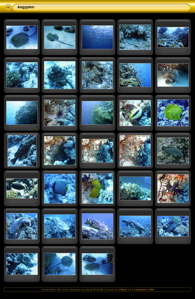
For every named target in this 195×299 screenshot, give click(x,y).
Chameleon (140, 289)
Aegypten (25, 7)
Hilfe (151, 289)
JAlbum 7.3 (125, 289)
